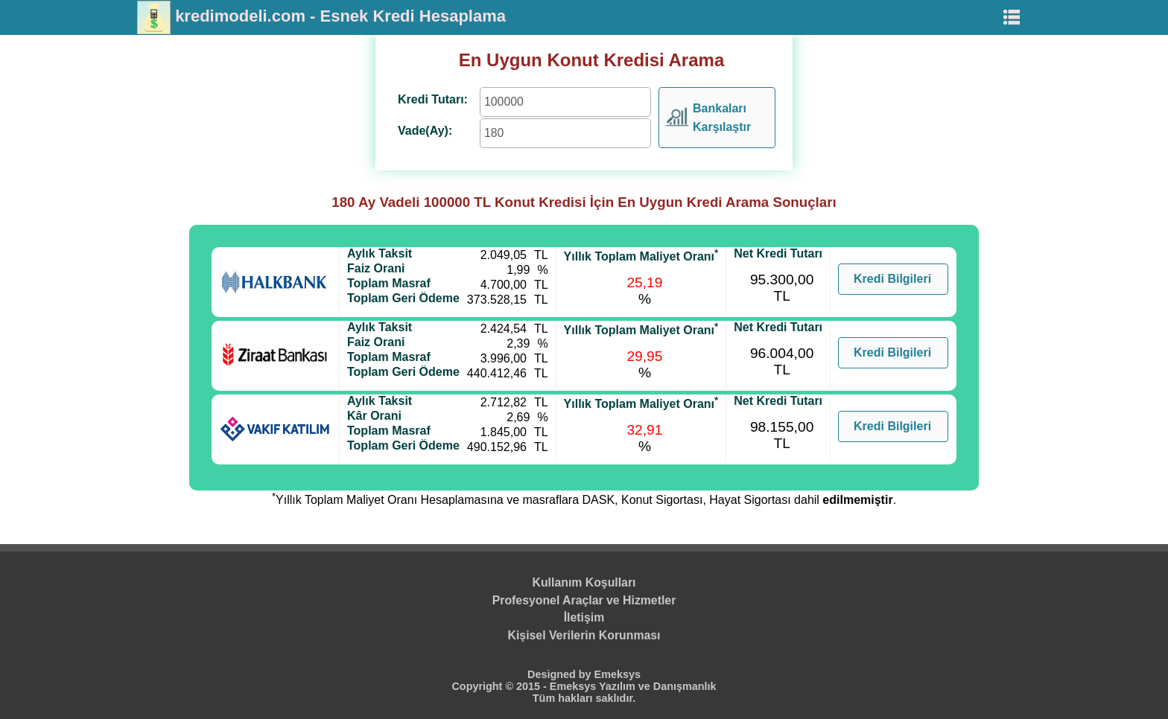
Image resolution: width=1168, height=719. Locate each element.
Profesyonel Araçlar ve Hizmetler (584, 600)
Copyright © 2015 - (500, 686)
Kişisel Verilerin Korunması (584, 635)
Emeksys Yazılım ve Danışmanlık (633, 686)
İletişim (584, 617)
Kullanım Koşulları (584, 582)
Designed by (560, 674)
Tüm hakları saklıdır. (584, 698)
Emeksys (617, 674)
